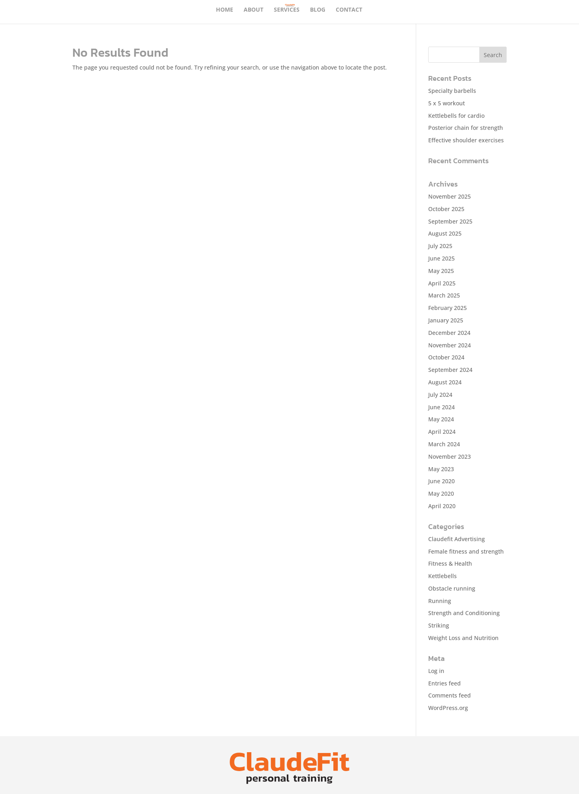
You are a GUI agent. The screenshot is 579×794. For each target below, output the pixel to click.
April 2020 (442, 506)
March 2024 (444, 444)
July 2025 (440, 246)
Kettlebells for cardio (456, 115)
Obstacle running (451, 588)
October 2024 (446, 357)
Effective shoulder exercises (466, 140)
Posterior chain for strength (465, 127)
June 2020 (441, 481)
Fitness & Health (450, 563)
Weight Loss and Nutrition (463, 638)
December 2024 (449, 332)
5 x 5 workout (446, 103)
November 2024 (449, 345)
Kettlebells (442, 576)
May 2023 (441, 469)
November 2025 (449, 196)
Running (439, 601)
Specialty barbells (452, 90)
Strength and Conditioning (464, 613)
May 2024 (441, 419)
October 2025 (446, 209)
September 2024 (450, 369)
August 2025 (445, 233)
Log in (436, 671)
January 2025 (445, 320)
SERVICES (287, 10)
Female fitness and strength (466, 551)
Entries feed (444, 683)
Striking (438, 625)
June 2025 (441, 258)
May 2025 (441, 271)
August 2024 (445, 382)
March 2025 (444, 295)
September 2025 (450, 221)
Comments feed (449, 695)
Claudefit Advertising (456, 539)
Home (224, 10)
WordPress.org (448, 708)
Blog (317, 10)
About (253, 10)
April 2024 (442, 431)
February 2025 (447, 308)
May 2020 (441, 493)
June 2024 (441, 407)
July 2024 (440, 394)
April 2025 (442, 283)
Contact (349, 10)
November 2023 (449, 456)
